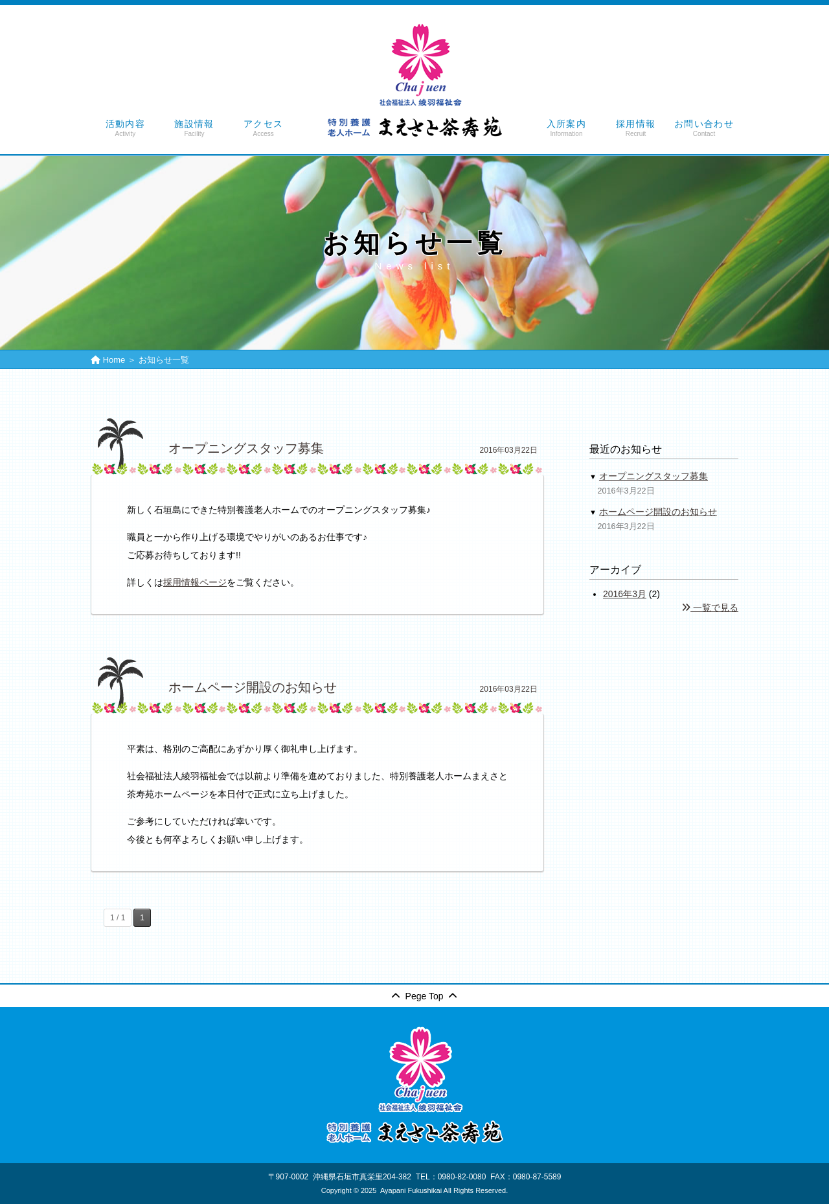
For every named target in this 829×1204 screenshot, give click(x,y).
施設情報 (194, 128)
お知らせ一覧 (164, 360)
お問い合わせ (704, 128)
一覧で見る (709, 607)
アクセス (263, 128)
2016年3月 (624, 594)
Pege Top (424, 996)
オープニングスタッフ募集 (653, 476)
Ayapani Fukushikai (411, 1190)
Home (114, 360)
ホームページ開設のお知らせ (658, 511)
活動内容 (125, 128)
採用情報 (636, 128)
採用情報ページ (195, 582)
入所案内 (566, 128)
